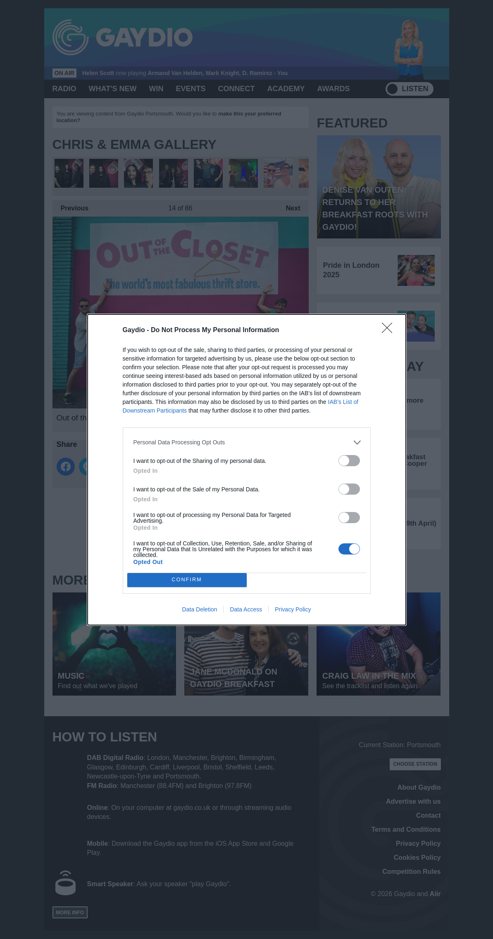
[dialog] (247, 469)
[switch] (349, 460)
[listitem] (246, 442)
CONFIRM (186, 580)
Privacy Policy (293, 609)
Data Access (246, 609)
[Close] (390, 330)
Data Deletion (199, 609)
